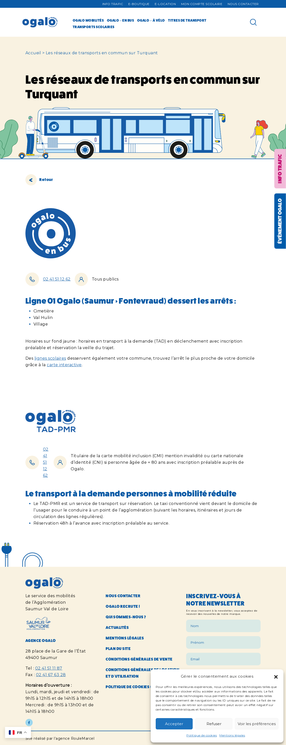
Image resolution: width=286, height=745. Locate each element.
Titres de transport (187, 20)
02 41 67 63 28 (51, 674)
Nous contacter (243, 4)
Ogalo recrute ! (123, 606)
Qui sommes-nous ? (126, 617)
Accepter (174, 723)
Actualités (117, 627)
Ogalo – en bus (120, 20)
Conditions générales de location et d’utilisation (142, 673)
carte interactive (64, 364)
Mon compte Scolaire (202, 4)
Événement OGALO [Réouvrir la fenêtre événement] (280, 221)
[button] (275, 676)
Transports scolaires (93, 27)
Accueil (33, 53)
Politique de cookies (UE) (132, 686)
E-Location (165, 4)
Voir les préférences (257, 723)
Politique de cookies (201, 735)
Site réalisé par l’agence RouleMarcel (60, 738)
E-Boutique (139, 4)
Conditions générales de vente (139, 659)
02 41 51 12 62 (57, 279)
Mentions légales (232, 735)
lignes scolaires (50, 358)
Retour (39, 179)
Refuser (214, 723)
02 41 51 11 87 (48, 668)
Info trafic (112, 4)
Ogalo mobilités (88, 20)
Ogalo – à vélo (151, 20)
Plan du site (118, 648)
